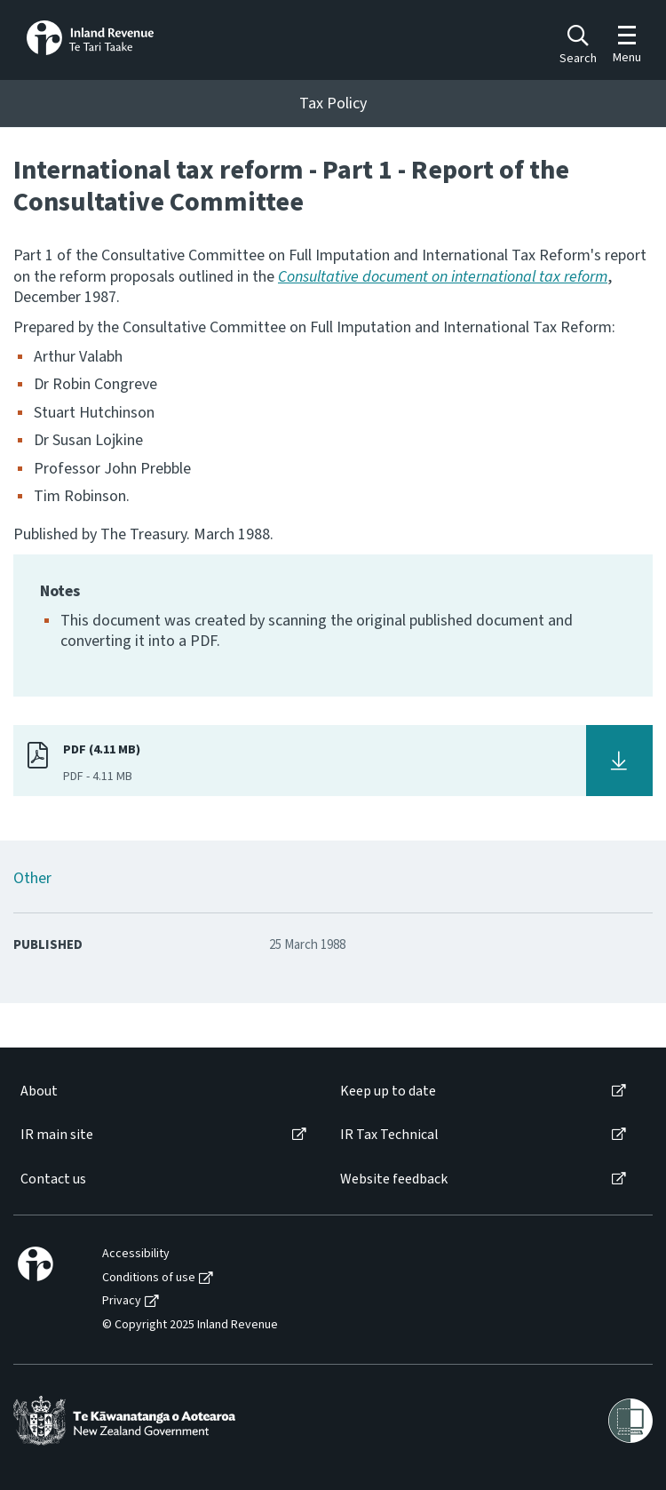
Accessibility (136, 1254)
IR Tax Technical (389, 1135)
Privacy (121, 1301)
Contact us (53, 1179)
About (39, 1091)
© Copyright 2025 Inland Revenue (190, 1325)
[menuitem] (162, 1091)
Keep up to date (388, 1091)
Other (32, 878)
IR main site (56, 1135)
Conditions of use (148, 1278)
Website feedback (394, 1179)
